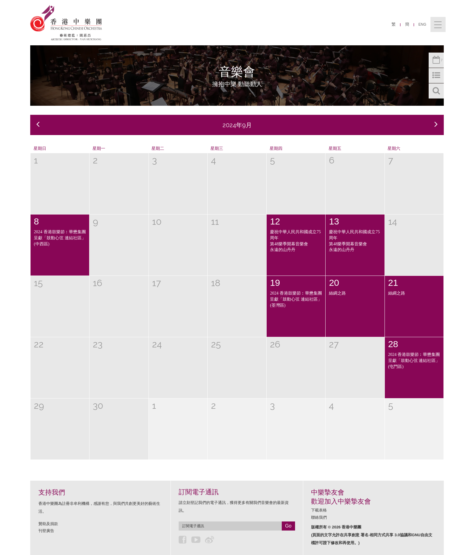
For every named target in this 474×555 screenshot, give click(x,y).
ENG (422, 24)
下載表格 (319, 510)
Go (288, 525)
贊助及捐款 (48, 523)
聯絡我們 (319, 517)
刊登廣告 (46, 530)
